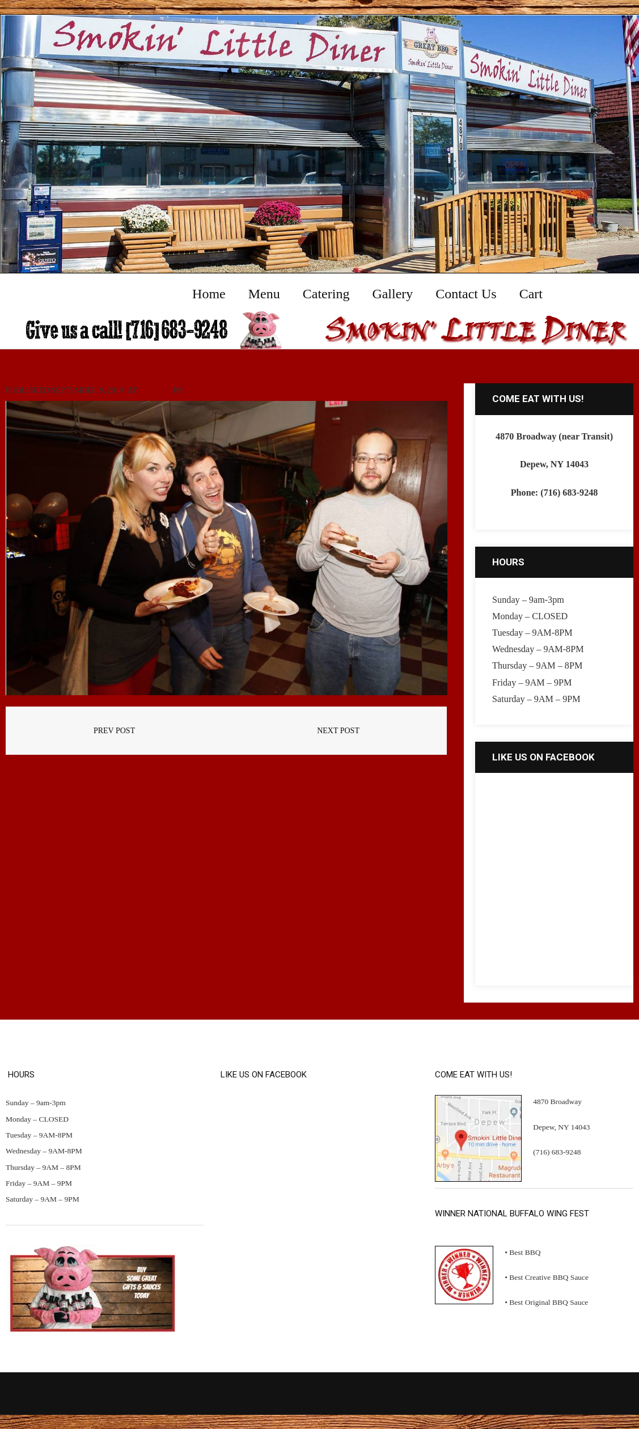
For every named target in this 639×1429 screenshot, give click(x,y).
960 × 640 (155, 390)
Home (195, 390)
